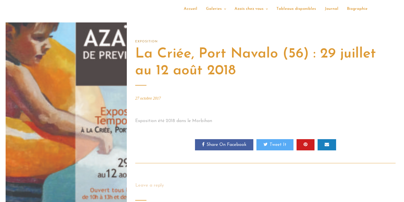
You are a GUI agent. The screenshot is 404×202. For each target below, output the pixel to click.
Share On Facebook (224, 144)
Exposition (146, 41)
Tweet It (274, 144)
